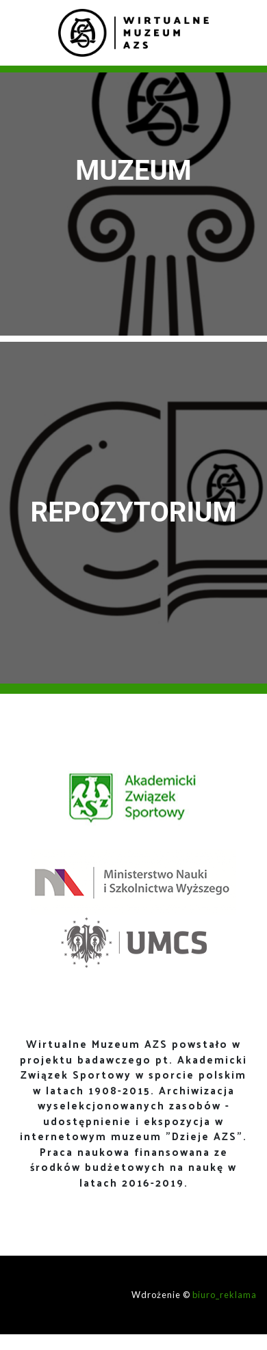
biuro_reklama (224, 1294)
